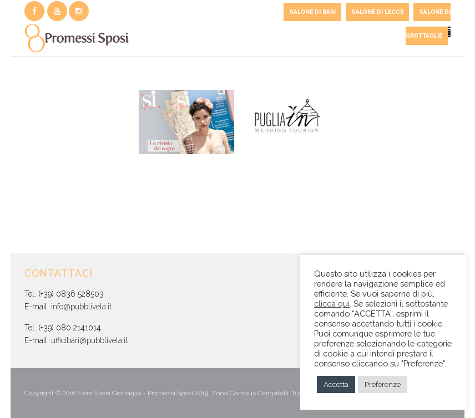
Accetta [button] (336, 384)
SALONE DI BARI (312, 12)
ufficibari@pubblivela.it (89, 340)
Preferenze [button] (383, 384)
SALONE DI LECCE (377, 12)
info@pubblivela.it (81, 306)
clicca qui (332, 303)
